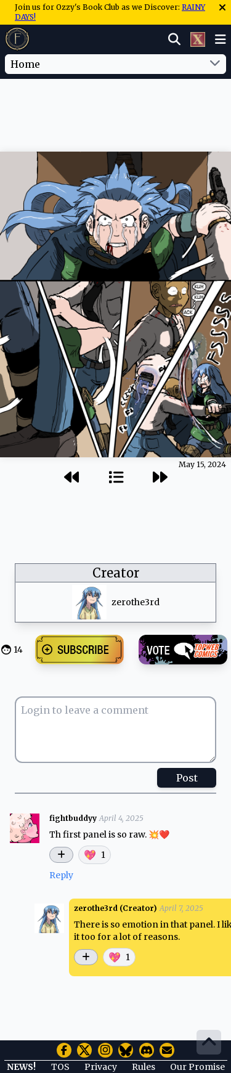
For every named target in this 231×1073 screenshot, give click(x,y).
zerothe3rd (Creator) (115, 908)
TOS (60, 1066)
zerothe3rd (135, 602)
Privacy (100, 1066)
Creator (115, 573)
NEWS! (21, 1066)
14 (18, 649)
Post (187, 778)
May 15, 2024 (202, 464)
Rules (143, 1066)
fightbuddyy (73, 818)
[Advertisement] (115, 104)
